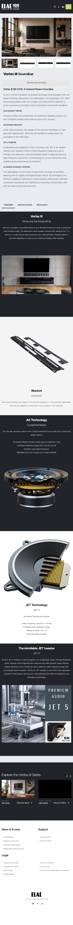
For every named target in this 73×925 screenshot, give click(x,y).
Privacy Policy (45, 866)
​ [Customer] (58, 7)
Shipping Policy (8, 874)
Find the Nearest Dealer (36, 83)
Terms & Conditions (47, 862)
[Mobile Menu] (68, 6)
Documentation (45, 837)
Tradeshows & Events (11, 841)
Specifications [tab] (25, 205)
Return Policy (8, 870)
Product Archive (46, 840)
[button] (63, 7)
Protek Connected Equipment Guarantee (54, 870)
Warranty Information (10, 866)
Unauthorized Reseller (11, 862)
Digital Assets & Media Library (13, 848)
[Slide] (5, 37)
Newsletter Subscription (11, 845)
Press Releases (8, 837)
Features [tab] (8, 205)
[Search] (55, 7)
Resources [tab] (42, 205)
